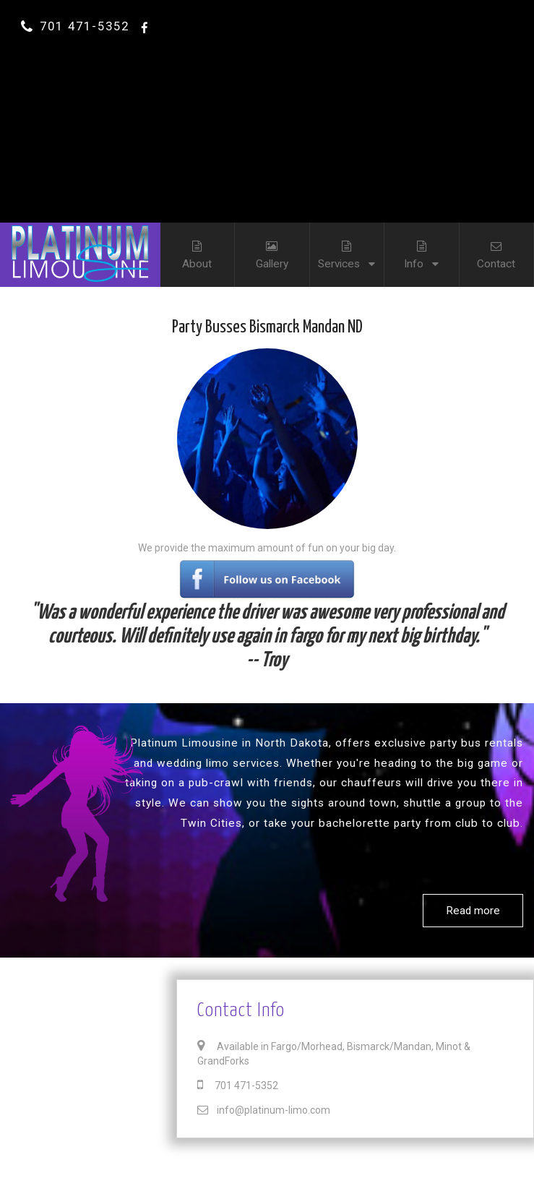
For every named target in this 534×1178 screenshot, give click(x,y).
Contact (496, 246)
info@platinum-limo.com (263, 1110)
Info (421, 246)
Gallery (272, 246)
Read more (473, 910)
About (197, 246)
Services (347, 246)
